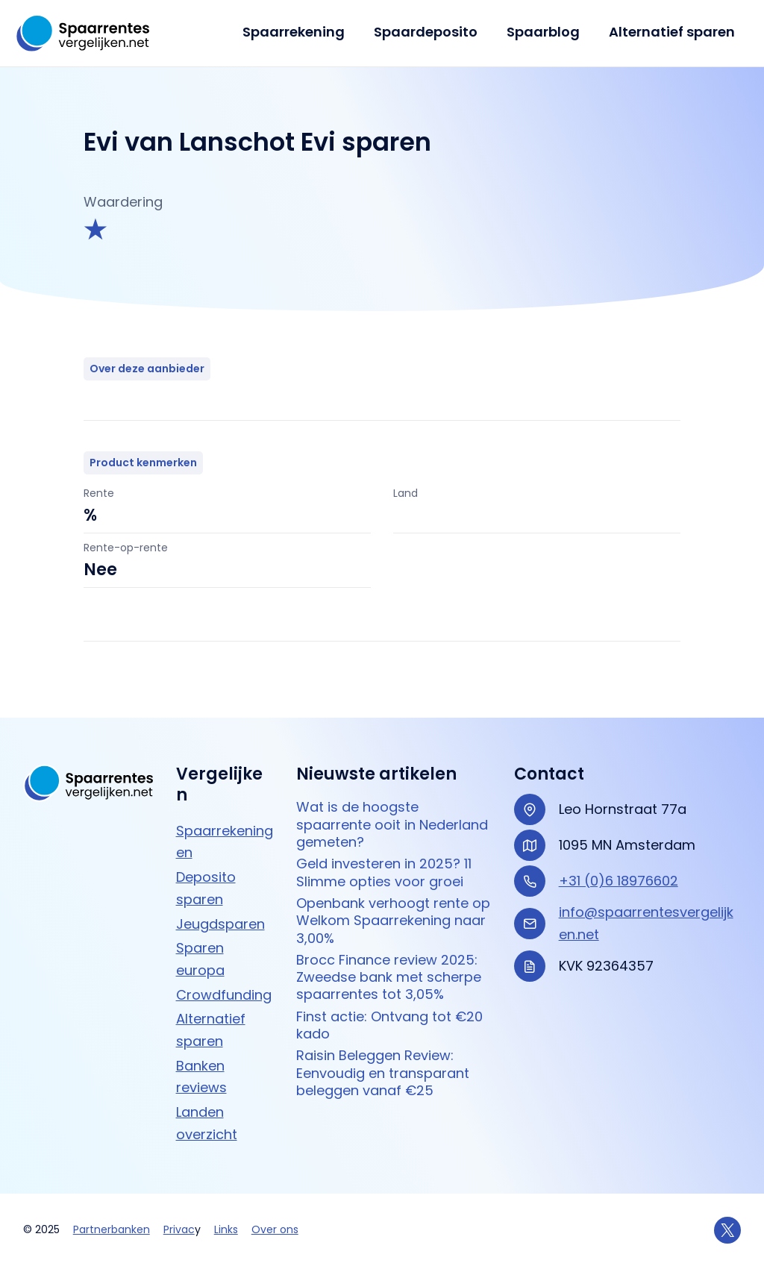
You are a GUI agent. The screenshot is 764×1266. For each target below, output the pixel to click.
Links (226, 1229)
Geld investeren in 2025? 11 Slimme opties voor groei (384, 872)
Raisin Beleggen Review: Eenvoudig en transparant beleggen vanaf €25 (382, 1073)
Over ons (274, 1229)
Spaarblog (546, 31)
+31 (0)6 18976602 (618, 880)
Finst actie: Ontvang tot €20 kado (389, 1025)
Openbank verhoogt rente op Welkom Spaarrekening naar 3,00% (393, 920)
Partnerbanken (111, 1229)
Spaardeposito (431, 31)
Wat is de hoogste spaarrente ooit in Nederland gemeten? (392, 824)
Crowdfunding (224, 994)
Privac (179, 1229)
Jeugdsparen (220, 924)
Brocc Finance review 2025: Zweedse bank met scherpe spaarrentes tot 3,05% (388, 977)
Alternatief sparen (673, 31)
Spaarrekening (301, 31)
